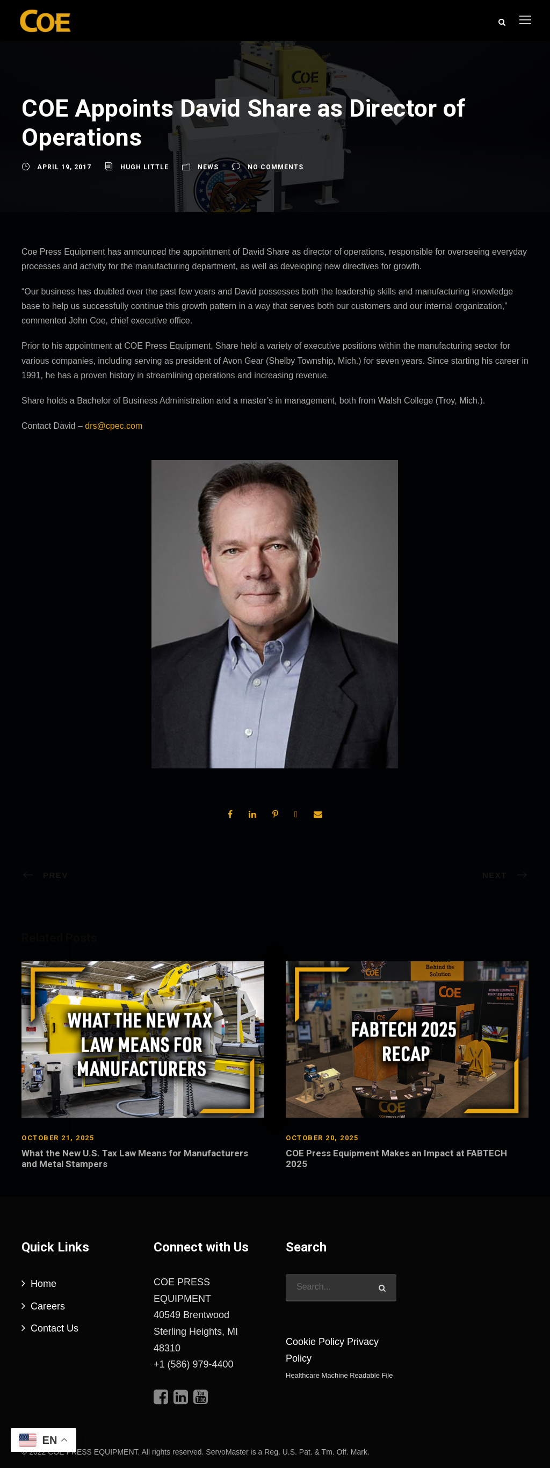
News (208, 166)
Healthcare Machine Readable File (339, 1375)
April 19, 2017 (64, 166)
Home (43, 1283)
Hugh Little (144, 166)
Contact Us (54, 1327)
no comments (275, 166)
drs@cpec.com (113, 425)
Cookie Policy (315, 1341)
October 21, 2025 (57, 1137)
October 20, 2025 (322, 1137)
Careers (48, 1305)
